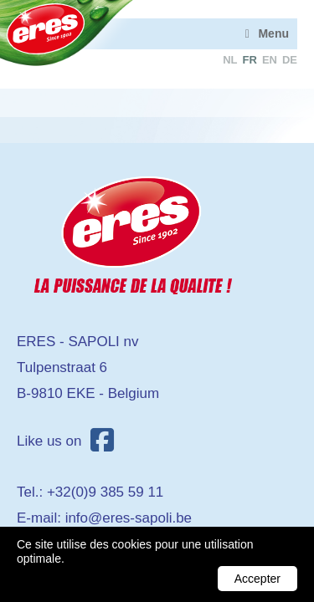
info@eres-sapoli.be (128, 518)
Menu (273, 33)
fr (250, 60)
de (289, 60)
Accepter (257, 578)
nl (230, 60)
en (269, 60)
